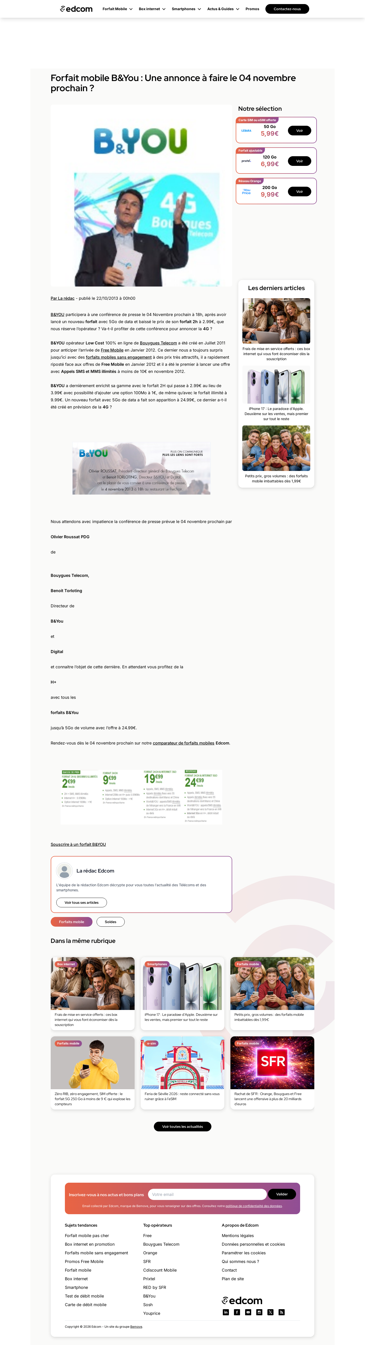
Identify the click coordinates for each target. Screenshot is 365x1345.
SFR (147, 1261)
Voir (299, 130)
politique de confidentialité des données (254, 1206)
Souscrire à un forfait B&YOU (78, 844)
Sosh (148, 1304)
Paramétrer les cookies (244, 1252)
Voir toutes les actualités (182, 1126)
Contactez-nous (287, 9)
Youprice (151, 1313)
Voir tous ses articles (82, 902)
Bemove (136, 1326)
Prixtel (149, 1278)
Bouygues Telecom (158, 342)
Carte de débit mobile (85, 1304)
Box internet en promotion (90, 1244)
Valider (282, 1194)
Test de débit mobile (84, 1296)
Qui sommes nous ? (240, 1261)
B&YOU (57, 314)
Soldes (110, 922)
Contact (229, 1270)
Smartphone (76, 1287)
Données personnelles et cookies (253, 1244)
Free (147, 1235)
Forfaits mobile (71, 922)
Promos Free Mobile (84, 1261)
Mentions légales (238, 1235)
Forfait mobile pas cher (87, 1235)
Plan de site (233, 1278)
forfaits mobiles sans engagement (119, 357)
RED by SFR (154, 1287)
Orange (150, 1252)
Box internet (76, 1278)
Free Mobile (112, 350)
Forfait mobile (78, 1270)
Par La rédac (63, 298)
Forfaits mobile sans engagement (96, 1252)
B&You (149, 1296)
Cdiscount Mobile (160, 1270)
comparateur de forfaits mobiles (183, 743)
